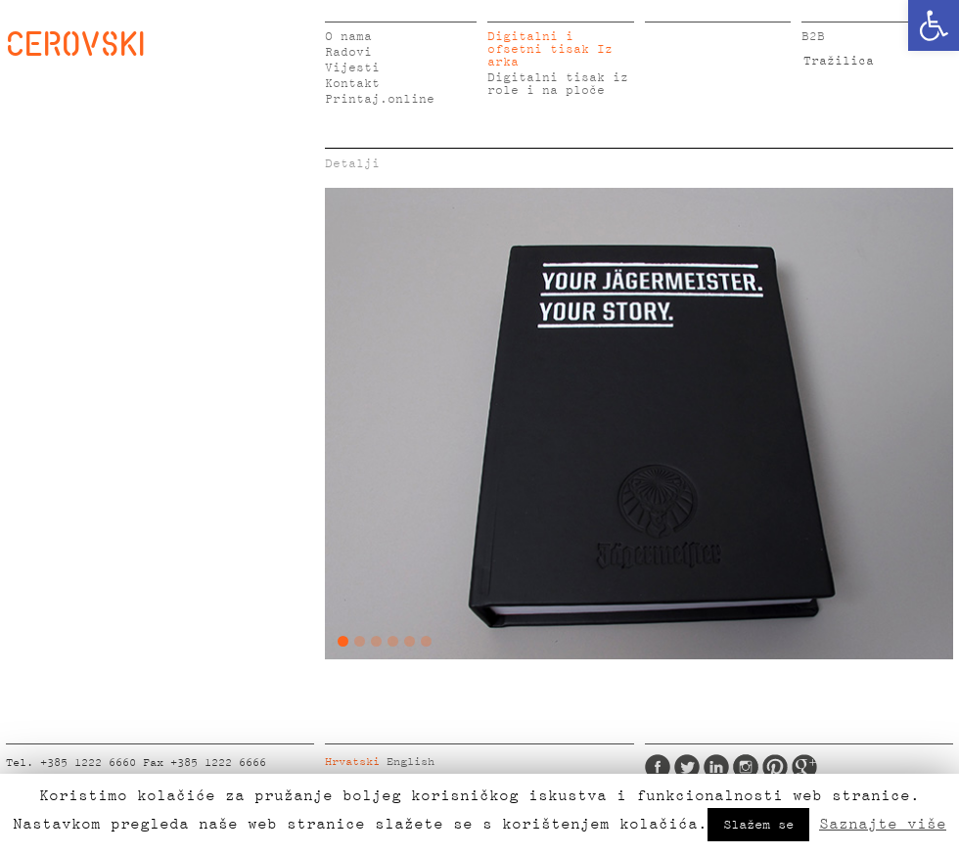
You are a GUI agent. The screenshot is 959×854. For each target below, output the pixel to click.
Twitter (687, 767)
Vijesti (352, 68)
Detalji (352, 163)
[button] (933, 25)
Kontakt (352, 83)
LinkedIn (716, 767)
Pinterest (775, 767)
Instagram (745, 767)
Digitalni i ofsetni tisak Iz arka (550, 49)
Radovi (348, 52)
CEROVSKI (75, 43)
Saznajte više (882, 824)
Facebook (657, 767)
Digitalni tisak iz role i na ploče (557, 84)
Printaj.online (379, 99)
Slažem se (758, 825)
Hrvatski (352, 762)
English (410, 762)
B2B (813, 36)
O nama (348, 36)
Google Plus (804, 767)
